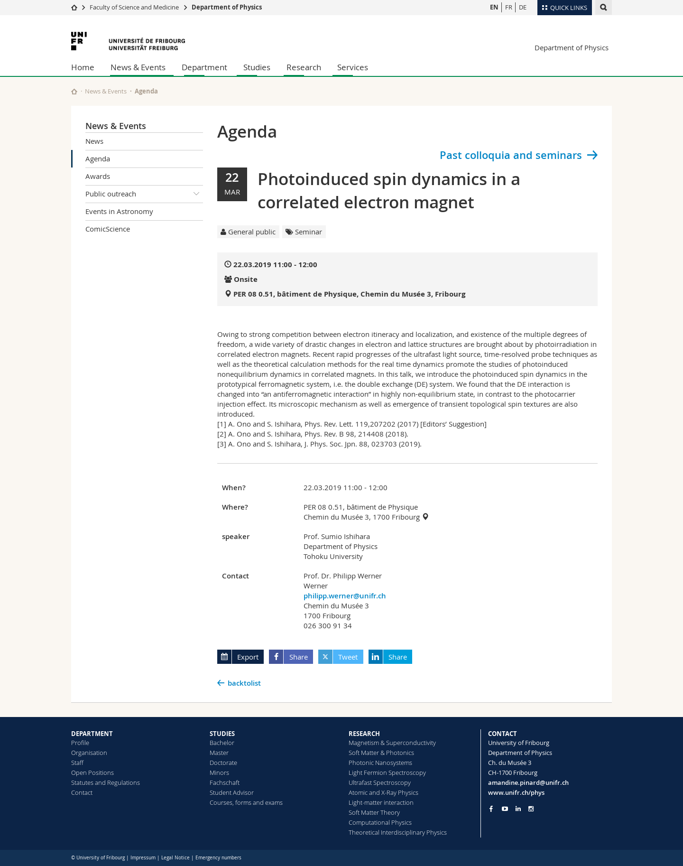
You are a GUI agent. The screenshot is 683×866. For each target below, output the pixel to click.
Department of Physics (227, 7)
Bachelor (222, 742)
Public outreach (144, 194)
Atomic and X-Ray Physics (383, 792)
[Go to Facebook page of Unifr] (491, 808)
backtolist (244, 683)
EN (494, 7)
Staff (77, 762)
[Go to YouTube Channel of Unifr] (505, 809)
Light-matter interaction (381, 802)
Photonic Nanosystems (380, 762)
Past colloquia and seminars (511, 155)
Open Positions (92, 772)
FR (508, 7)
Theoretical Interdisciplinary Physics (398, 832)
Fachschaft (225, 782)
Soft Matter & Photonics (381, 752)
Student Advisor (232, 792)
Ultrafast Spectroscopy (380, 782)
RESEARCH (364, 733)
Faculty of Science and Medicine (134, 7)
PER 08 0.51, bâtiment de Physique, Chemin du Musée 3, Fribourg (349, 294)
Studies (256, 67)
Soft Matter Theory (374, 812)
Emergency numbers (218, 858)
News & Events (138, 67)
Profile (80, 742)
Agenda (97, 158)
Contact (81, 792)
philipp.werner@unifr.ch (345, 596)
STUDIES (222, 733)
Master (219, 752)
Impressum (143, 858)
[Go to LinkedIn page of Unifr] (518, 809)
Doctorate (223, 762)
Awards (97, 176)
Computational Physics (380, 822)
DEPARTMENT (92, 733)
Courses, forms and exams (246, 802)
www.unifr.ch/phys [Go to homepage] (516, 792)
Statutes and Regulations (105, 782)
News (94, 141)
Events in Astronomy (119, 211)
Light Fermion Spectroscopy (387, 772)
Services (352, 67)
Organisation (89, 752)
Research (303, 67)
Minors (219, 772)
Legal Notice (175, 858)
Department (204, 67)
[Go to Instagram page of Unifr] (531, 809)
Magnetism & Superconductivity (392, 742)
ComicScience (107, 228)
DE (522, 7)
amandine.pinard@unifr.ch (528, 782)
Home (82, 67)
